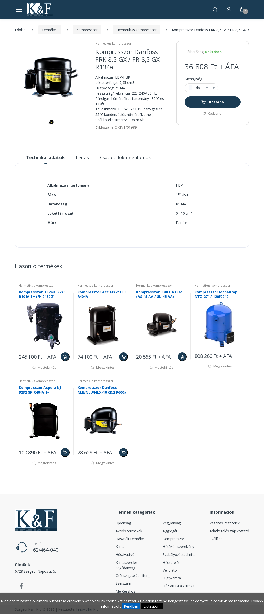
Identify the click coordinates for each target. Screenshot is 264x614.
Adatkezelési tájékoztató (229, 530)
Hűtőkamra (172, 578)
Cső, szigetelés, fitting (133, 575)
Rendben (131, 606)
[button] (215, 9)
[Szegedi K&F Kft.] (40, 9)
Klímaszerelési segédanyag (127, 565)
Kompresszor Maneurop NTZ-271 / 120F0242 (216, 294)
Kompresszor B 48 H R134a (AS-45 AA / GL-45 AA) (159, 294)
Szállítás (216, 538)
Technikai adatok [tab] (45, 157)
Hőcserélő (171, 562)
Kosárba (212, 102)
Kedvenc (211, 113)
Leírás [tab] (82, 157)
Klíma (120, 546)
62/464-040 (45, 549)
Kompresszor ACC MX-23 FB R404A (102, 294)
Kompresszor (87, 29)
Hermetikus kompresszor (136, 29)
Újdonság (123, 523)
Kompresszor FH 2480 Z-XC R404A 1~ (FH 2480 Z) (42, 294)
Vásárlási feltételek (224, 523)
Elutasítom (152, 606)
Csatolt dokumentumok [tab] (125, 157)
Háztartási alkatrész (178, 585)
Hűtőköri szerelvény (178, 546)
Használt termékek (131, 538)
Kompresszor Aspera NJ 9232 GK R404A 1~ (40, 390)
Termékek (50, 29)
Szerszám (123, 583)
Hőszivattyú (125, 554)
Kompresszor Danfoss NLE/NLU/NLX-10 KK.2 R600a (102, 390)
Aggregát (170, 530)
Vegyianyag (172, 523)
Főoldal (20, 29)
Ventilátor (170, 570)
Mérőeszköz (125, 591)
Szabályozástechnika (179, 554)
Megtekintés (44, 367)
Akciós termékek (129, 530)
